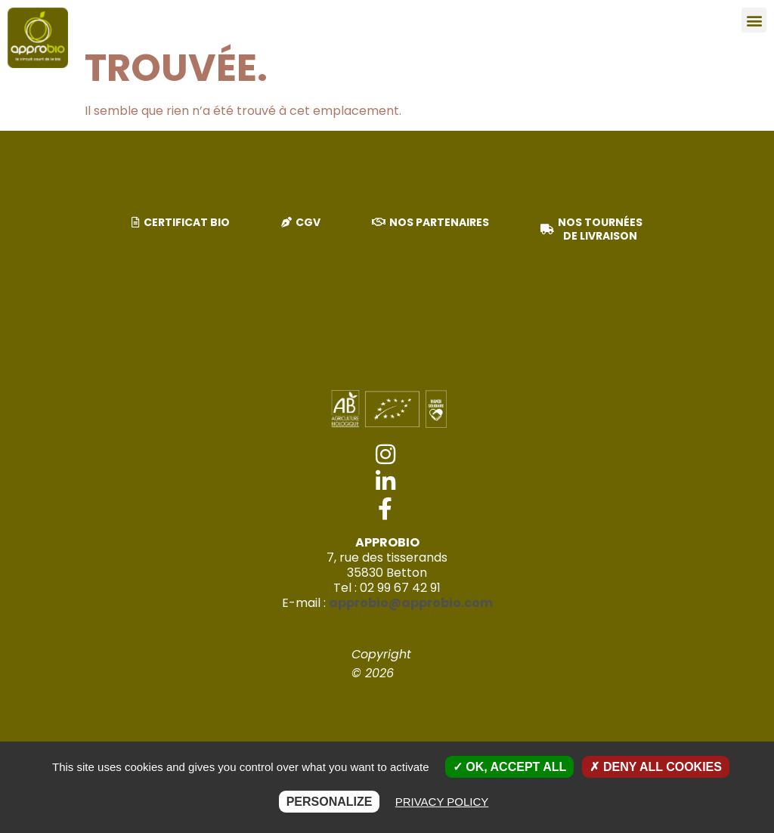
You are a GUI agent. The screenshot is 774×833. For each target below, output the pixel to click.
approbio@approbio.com (411, 603)
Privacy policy (442, 801)
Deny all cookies (656, 766)
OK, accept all (509, 766)
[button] (753, 20)
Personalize (329, 801)
